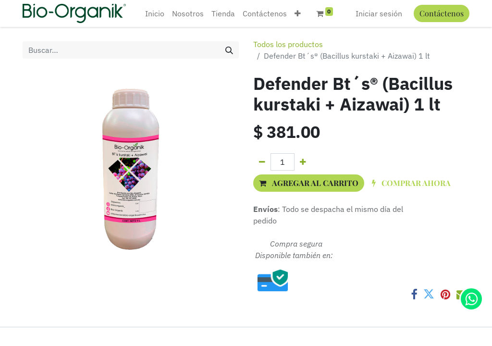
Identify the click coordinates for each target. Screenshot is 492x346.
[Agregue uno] (303, 162)
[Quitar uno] (262, 162)
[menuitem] (154, 13)
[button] (298, 13)
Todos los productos (288, 44)
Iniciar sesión (379, 13)
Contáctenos (441, 13)
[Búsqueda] (229, 50)
